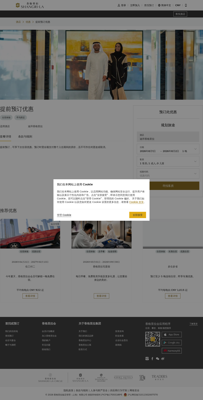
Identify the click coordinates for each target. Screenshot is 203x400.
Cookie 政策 (136, 202)
